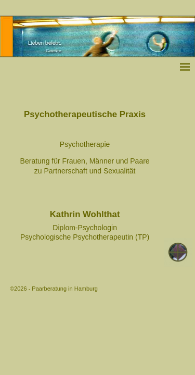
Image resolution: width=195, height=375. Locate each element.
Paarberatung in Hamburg (65, 288)
